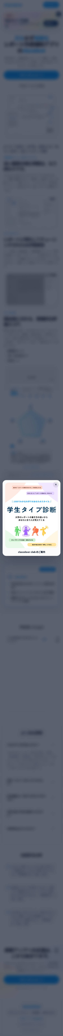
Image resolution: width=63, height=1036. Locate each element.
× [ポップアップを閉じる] (56, 485)
